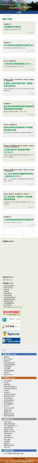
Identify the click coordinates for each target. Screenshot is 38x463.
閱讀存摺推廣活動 (9, 416)
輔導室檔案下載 (13, 124)
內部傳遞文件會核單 (12, 26)
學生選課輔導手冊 (9, 303)
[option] (19, 259)
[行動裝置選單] (19, 12)
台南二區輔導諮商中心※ (11, 426)
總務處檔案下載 (7, 24)
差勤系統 (6, 357)
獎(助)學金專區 (18, 79)
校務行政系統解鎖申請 (10, 388)
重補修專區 (7, 385)
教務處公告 (6, 79)
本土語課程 (7, 369)
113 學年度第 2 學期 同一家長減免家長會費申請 (18, 197)
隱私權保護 (16, 458)
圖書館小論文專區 (9, 414)
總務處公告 (11, 194)
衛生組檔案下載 (15, 146)
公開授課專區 (8, 367)
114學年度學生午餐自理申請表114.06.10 (17, 150)
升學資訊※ (7, 392)
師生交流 (6, 406)
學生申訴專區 (8, 381)
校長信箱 (6, 290)
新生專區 (6, 383)
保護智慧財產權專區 (9, 424)
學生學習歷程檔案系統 (10, 387)
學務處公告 (6, 145)
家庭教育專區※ (8, 434)
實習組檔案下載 (7, 217)
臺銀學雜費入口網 (9, 396)
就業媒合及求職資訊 (9, 394)
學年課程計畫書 (8, 301)
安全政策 (22, 458)
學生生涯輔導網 (8, 404)
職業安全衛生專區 (9, 445)
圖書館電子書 (8, 412)
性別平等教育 (8, 422)
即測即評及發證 (8, 437)
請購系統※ (7, 361)
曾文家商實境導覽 (9, 286)
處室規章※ (7, 443)
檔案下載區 (6, 124)
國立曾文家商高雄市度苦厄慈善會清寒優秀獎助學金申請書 (19, 107)
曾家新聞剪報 (8, 293)
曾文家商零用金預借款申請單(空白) (19, 45)
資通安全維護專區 (9, 371)
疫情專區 (6, 291)
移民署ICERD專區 (9, 430)
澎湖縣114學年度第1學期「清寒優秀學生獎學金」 (18, 84)
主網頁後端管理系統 (9, 297)
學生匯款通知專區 (9, 400)
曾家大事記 (7, 439)
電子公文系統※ (8, 359)
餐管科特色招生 (8, 288)
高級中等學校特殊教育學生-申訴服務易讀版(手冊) (18, 128)
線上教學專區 (8, 305)
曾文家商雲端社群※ (9, 363)
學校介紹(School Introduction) (13, 307)
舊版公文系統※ (8, 374)
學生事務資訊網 (8, 428)
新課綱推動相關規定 (9, 365)
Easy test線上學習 (9, 408)
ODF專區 (6, 373)
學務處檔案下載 (13, 145)
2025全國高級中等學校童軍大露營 (13, 453)
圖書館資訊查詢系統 (9, 299)
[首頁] (3, 16)
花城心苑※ (7, 447)
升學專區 (6, 390)
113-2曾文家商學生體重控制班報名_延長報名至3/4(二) (18, 174)
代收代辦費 (7, 435)
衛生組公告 (8, 146)
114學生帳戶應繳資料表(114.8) (17, 63)
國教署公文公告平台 (9, 432)
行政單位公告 (26, 79)
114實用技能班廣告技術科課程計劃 (18, 219)
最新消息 (6, 61)
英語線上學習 (8, 410)
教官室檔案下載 (7, 103)
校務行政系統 (8, 295)
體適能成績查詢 (8, 402)
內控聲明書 (7, 441)
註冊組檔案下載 (9, 80)
